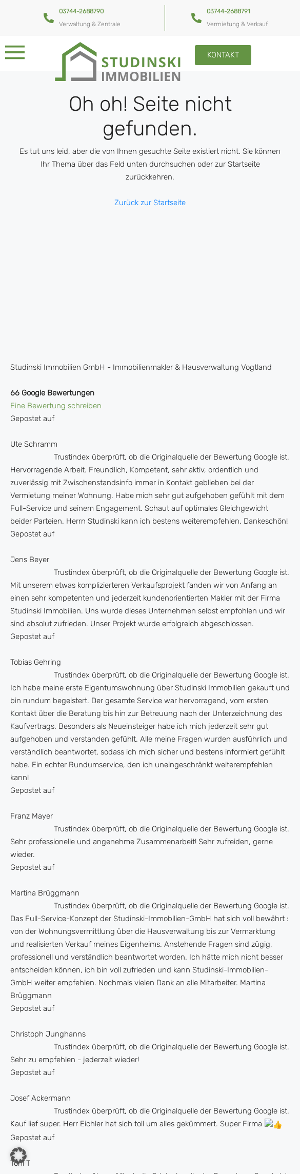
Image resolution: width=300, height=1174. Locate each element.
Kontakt (97, 1160)
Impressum (197, 1160)
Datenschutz (144, 1160)
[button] (18, 1155)
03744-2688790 (81, 11)
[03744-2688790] (49, 18)
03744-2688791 (228, 11)
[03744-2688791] (196, 18)
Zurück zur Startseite (150, 202)
